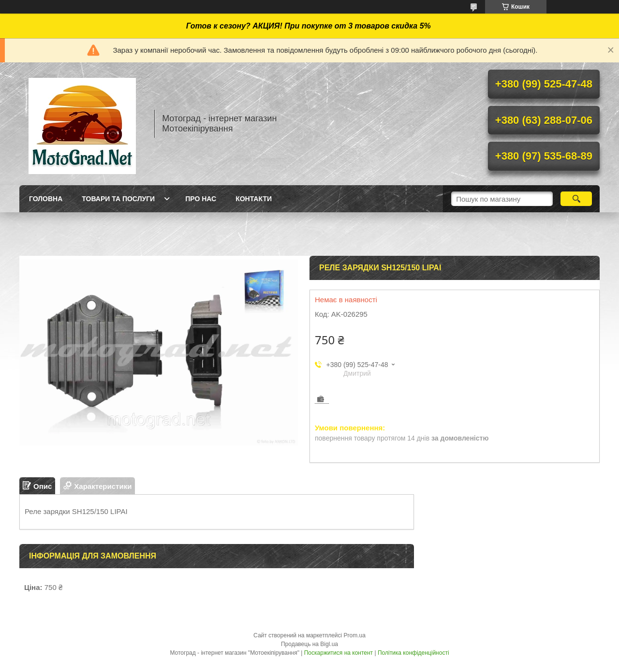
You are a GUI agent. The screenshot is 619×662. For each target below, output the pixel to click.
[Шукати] (576, 198)
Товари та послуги (118, 199)
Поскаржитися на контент (338, 652)
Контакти (254, 199)
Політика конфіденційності (413, 652)
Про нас (200, 199)
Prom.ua (355, 635)
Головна (45, 199)
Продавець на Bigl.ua (309, 644)
